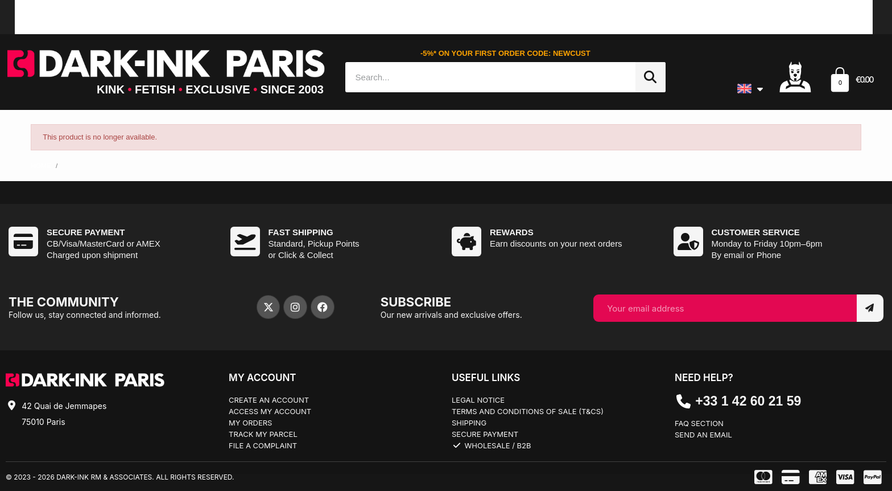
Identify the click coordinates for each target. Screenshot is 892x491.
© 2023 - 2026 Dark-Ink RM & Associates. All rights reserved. (120, 477)
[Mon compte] (795, 76)
